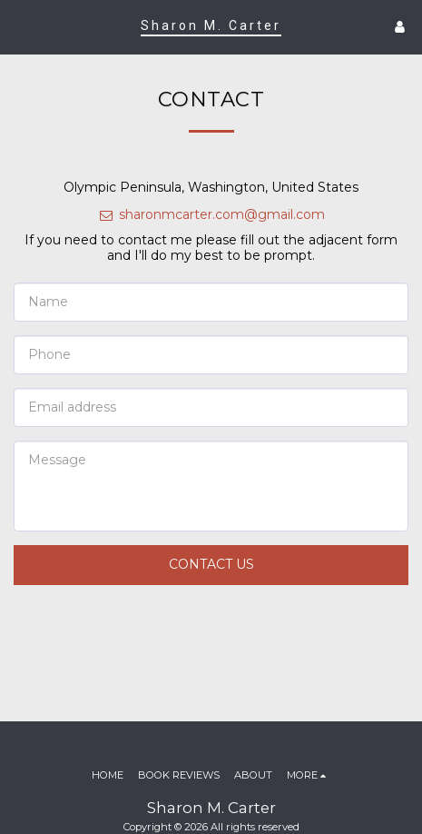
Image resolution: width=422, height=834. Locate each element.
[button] (20, 26)
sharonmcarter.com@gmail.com (211, 214)
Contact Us (211, 564)
